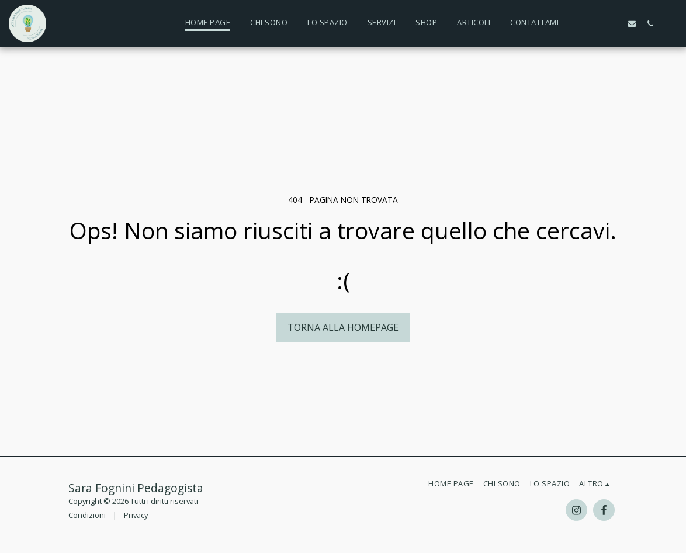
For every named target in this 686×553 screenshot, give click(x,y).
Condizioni (87, 515)
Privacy (136, 515)
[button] (577, 23)
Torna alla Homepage (343, 327)
